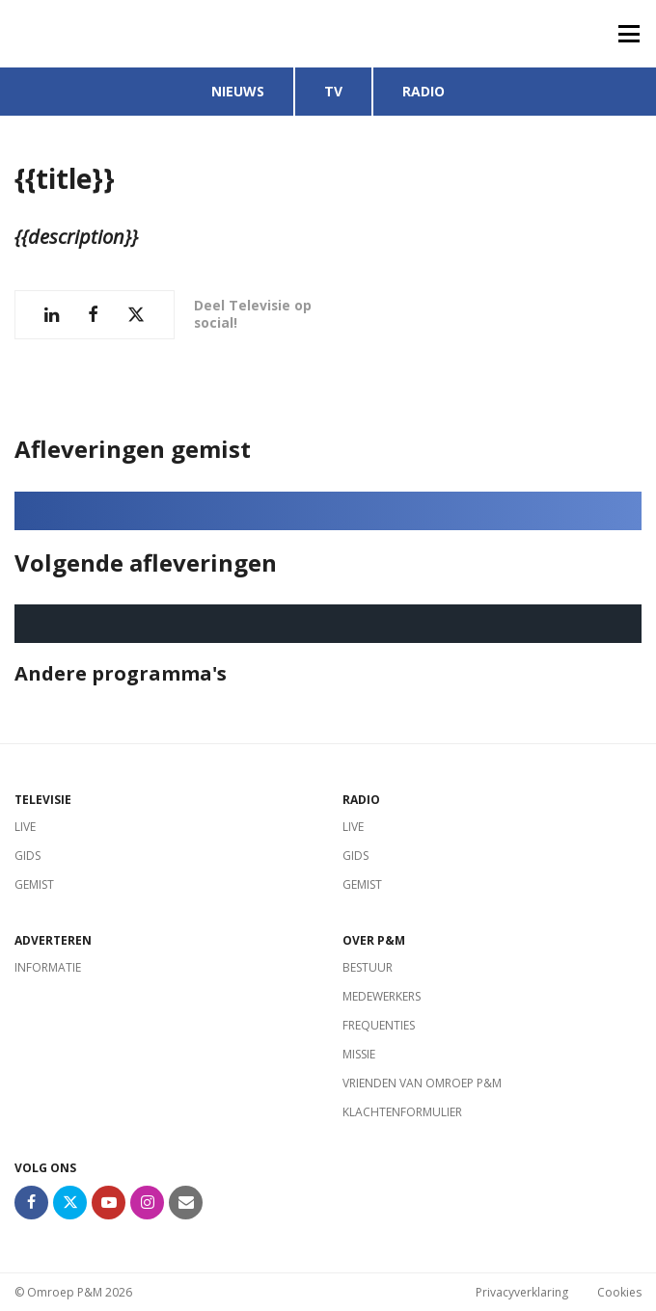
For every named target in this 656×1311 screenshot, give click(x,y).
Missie (358, 1054)
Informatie (47, 967)
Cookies (619, 1292)
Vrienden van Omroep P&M (422, 1083)
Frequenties (378, 1025)
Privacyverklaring (522, 1292)
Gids (27, 855)
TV (333, 91)
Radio (423, 91)
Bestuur (367, 967)
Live (25, 826)
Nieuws (237, 91)
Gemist (34, 884)
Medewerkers (381, 996)
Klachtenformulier (402, 1112)
